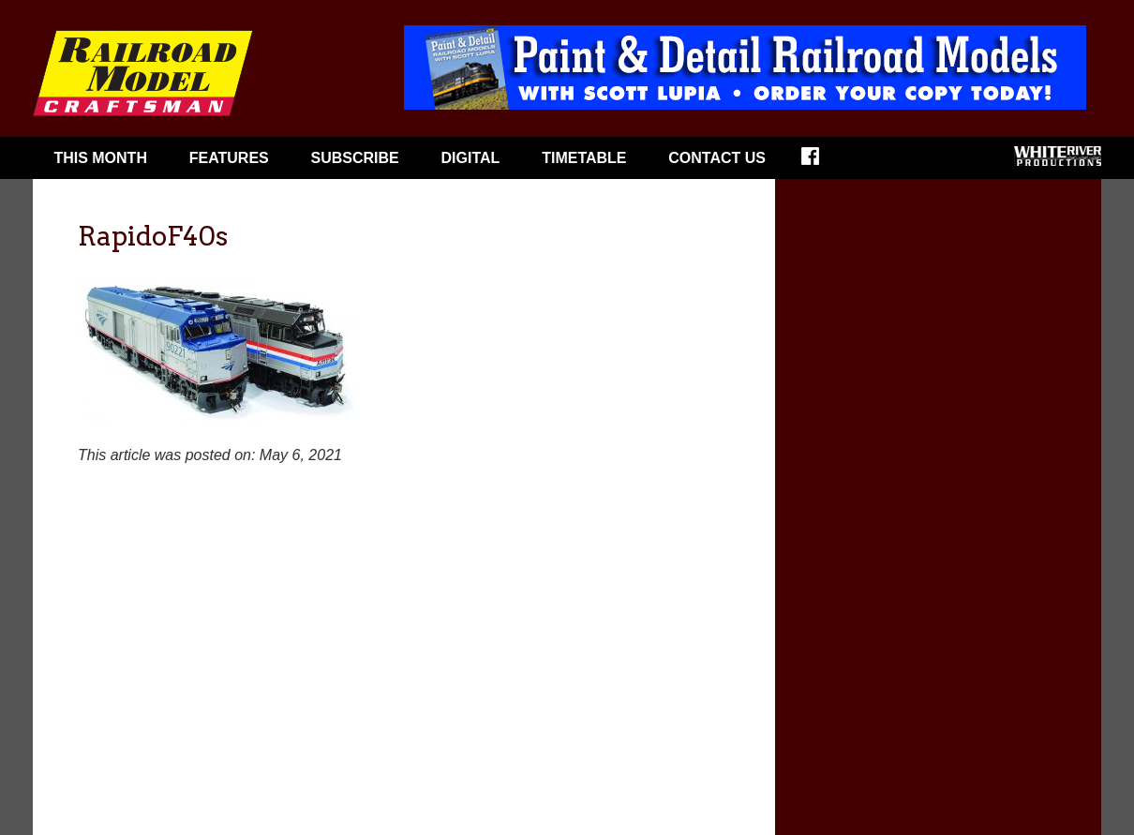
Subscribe (355, 158)
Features (229, 158)
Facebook (822, 162)
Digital (470, 158)
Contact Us (717, 158)
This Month (100, 158)
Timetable (584, 158)
